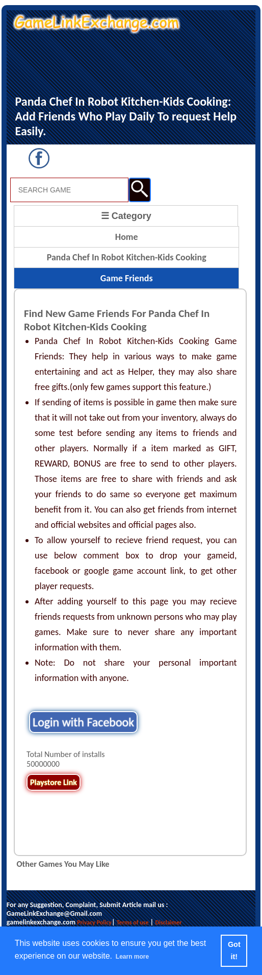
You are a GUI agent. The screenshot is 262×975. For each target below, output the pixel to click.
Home (126, 236)
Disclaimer (168, 922)
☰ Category (126, 216)
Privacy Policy (94, 922)
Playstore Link (53, 782)
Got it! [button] (234, 950)
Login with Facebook (83, 722)
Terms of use (133, 922)
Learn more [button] (132, 956)
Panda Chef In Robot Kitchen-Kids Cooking (126, 257)
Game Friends (126, 278)
